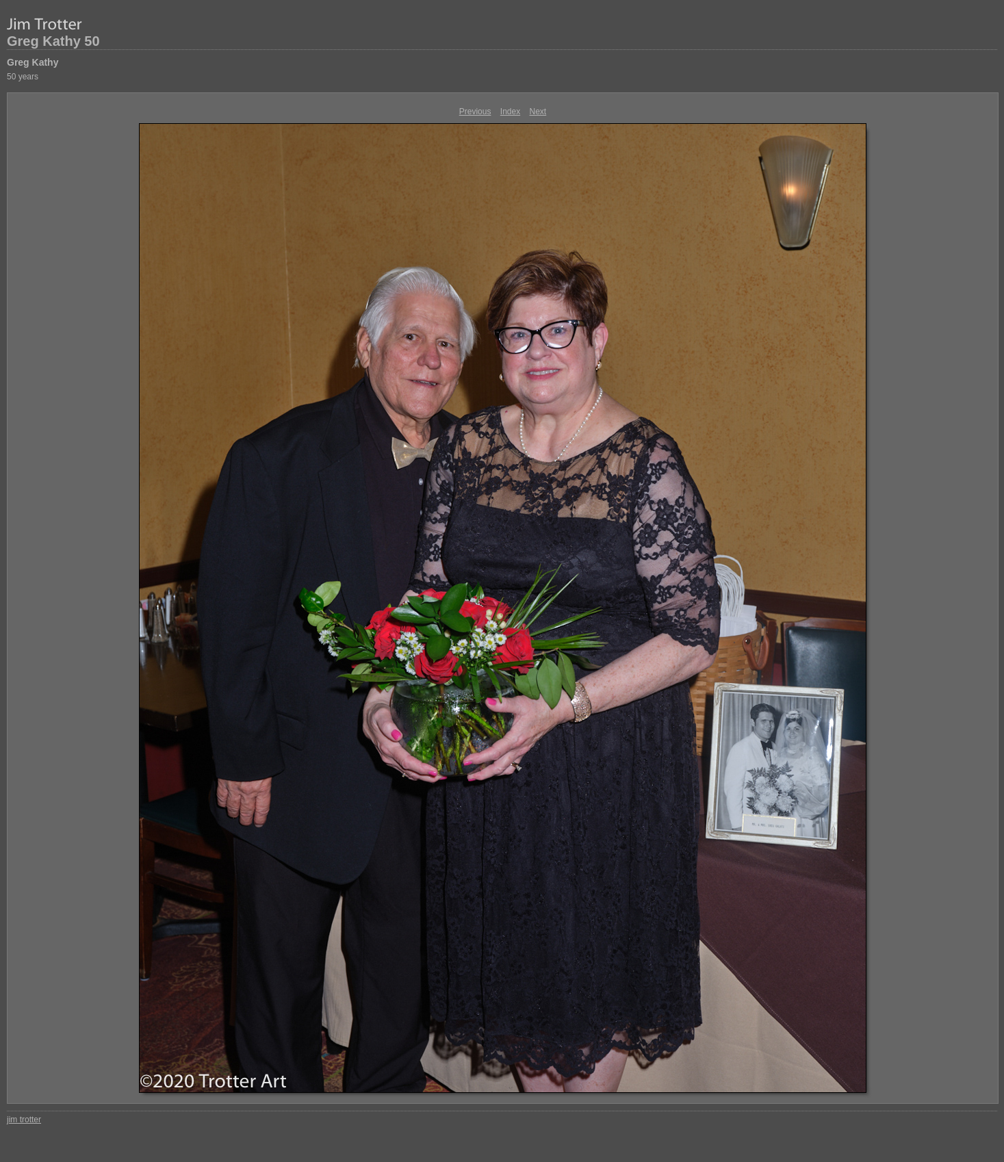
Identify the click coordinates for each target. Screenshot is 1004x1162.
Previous (475, 111)
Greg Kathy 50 (53, 41)
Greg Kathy (32, 62)
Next (538, 111)
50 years (22, 76)
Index (510, 111)
